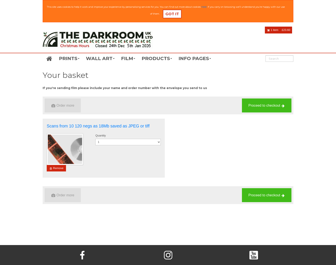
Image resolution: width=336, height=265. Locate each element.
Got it (172, 14)
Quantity (100, 135)
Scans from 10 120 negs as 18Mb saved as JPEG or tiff (98, 126)
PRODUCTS (157, 58)
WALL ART (100, 58)
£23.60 (286, 30)
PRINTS (69, 58)
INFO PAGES (194, 58)
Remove (56, 168)
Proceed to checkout (266, 105)
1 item (272, 30)
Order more (62, 105)
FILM (128, 58)
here (204, 6)
